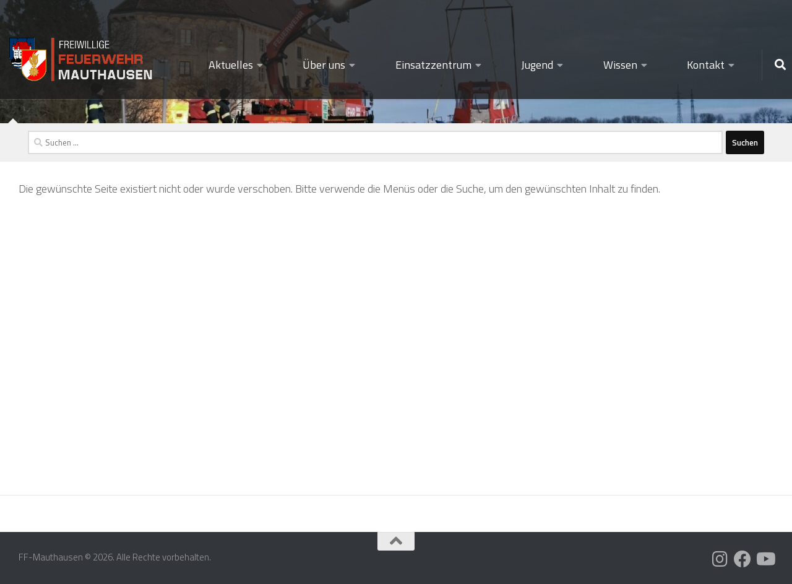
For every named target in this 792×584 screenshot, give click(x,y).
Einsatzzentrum (433, 64)
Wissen (620, 64)
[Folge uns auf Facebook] (742, 559)
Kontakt (706, 64)
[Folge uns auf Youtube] (764, 559)
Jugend (537, 64)
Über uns (324, 64)
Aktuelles (231, 64)
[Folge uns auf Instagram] (720, 559)
